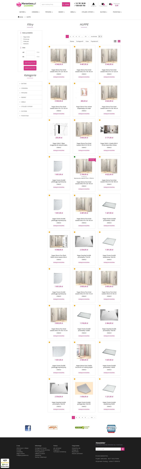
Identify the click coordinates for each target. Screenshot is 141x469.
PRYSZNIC (49, 12)
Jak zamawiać (57, 448)
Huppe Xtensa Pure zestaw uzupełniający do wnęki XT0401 (84, 108)
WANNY (61, 12)
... (82, 36)
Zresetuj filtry (30, 68)
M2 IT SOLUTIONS (113, 458)
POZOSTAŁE (117, 12)
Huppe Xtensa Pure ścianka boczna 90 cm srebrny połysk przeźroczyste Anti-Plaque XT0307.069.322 (83, 368)
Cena (87, 41)
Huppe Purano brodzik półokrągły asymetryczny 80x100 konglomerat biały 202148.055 (58, 221)
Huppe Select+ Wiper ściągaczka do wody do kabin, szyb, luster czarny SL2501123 (59, 145)
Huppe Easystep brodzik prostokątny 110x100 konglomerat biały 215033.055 (84, 257)
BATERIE (23, 12)
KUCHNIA (103, 12)
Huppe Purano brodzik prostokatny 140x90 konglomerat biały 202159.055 (109, 367)
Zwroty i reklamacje (40, 457)
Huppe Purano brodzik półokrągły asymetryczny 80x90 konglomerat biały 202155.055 (59, 182)
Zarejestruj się (76, 448)
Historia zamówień (77, 453)
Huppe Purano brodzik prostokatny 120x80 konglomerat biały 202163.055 (84, 330)
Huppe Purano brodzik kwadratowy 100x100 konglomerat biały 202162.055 (109, 257)
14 (85, 36)
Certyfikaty (20, 452)
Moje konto (75, 452)
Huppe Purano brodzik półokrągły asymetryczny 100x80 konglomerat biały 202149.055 (58, 368)
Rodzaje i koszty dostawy (42, 450)
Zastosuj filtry (30, 63)
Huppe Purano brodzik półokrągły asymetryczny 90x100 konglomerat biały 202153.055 (58, 294)
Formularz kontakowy (59, 452)
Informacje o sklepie (22, 448)
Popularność (94, 41)
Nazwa (72, 41)
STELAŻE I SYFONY (88, 12)
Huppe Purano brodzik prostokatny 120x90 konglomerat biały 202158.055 (109, 220)
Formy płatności (39, 452)
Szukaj (66, 4)
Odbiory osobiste (40, 453)
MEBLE (73, 12)
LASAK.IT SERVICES (114, 461)
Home (20, 17)
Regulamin (56, 450)
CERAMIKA (35, 12)
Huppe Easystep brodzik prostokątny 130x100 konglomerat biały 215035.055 (109, 330)
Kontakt (19, 450)
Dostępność (79, 41)
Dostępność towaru (41, 448)
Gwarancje (38, 455)
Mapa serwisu (21, 453)
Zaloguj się (75, 450)
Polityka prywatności (23, 455)
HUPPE (29, 17)
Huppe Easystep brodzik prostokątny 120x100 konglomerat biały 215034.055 (59, 404)
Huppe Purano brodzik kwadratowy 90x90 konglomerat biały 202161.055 (109, 404)
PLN (38, 52)
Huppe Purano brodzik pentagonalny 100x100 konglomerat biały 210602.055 (84, 404)
